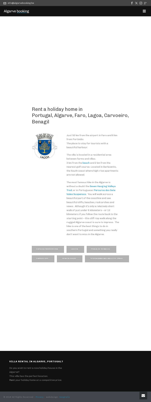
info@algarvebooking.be (21, 3)
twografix (64, 397)
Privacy (40, 397)
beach (86, 162)
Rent (12, 380)
